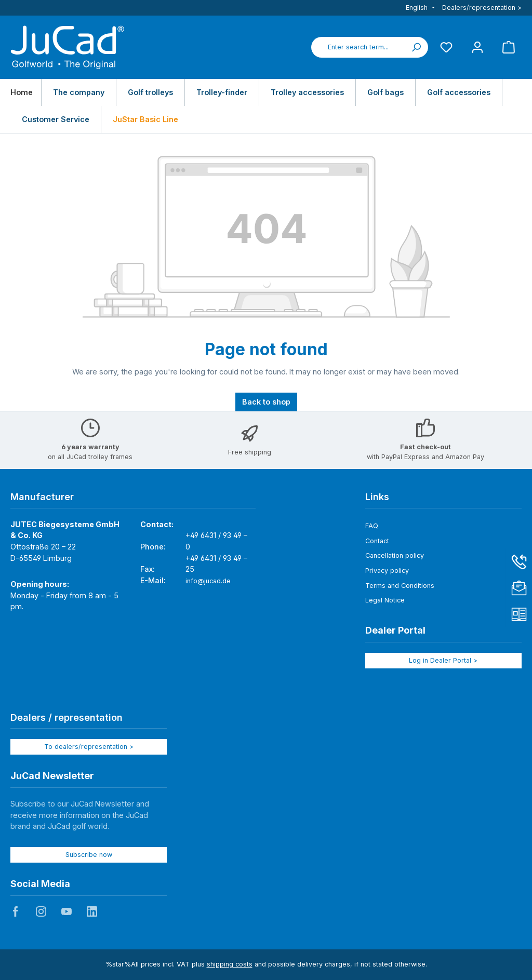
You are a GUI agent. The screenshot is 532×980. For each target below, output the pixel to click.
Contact (377, 541)
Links (377, 496)
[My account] (477, 47)
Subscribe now (88, 854)
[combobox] (358, 47)
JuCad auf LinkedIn (92, 911)
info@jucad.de (208, 581)
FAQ (371, 526)
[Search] (416, 47)
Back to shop (266, 401)
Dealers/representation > (482, 7)
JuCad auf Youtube (66, 911)
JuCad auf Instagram (41, 911)
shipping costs (229, 964)
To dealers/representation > (89, 746)
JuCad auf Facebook (15, 911)
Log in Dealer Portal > (443, 660)
